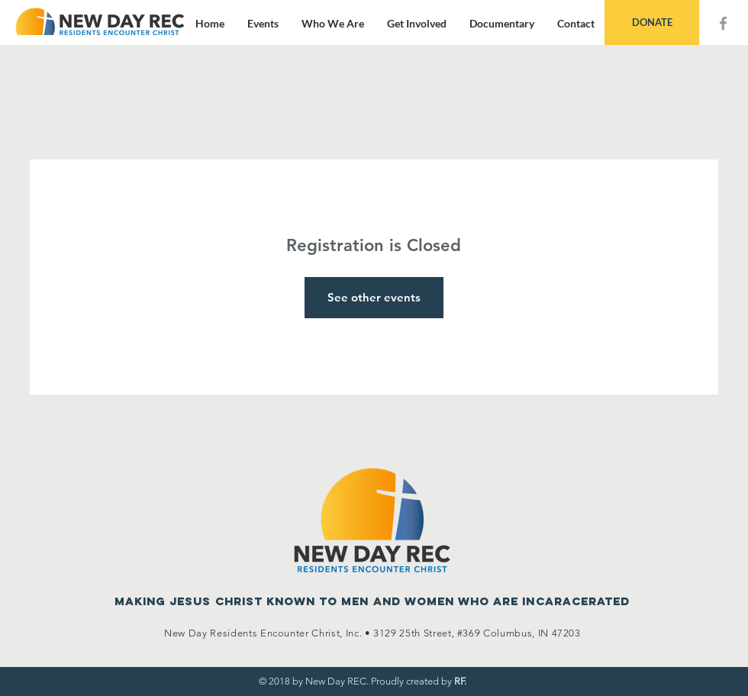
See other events (374, 297)
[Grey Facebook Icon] (723, 23)
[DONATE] (652, 22)
